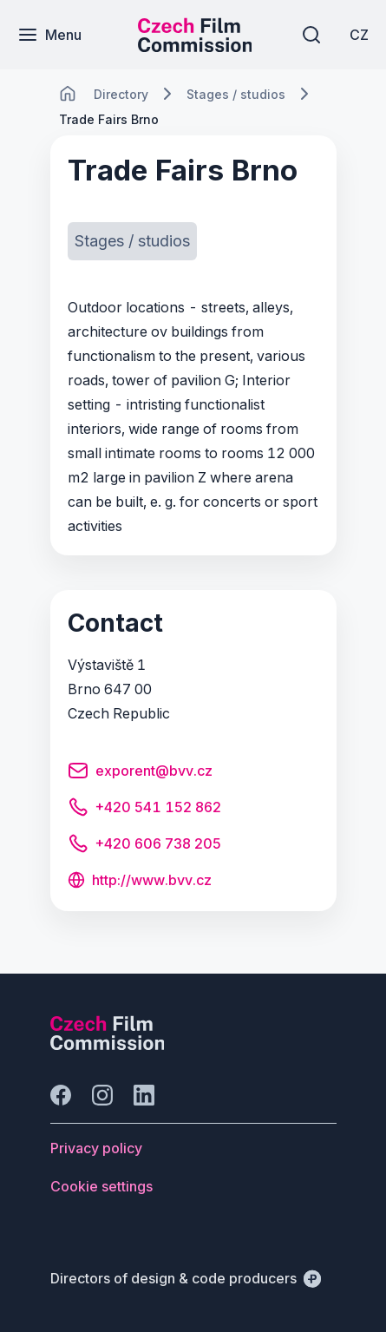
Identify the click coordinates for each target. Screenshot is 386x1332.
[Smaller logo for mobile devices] (195, 47)
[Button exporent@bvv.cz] (140, 773)
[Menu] (49, 35)
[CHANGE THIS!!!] (67, 93)
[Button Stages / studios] (132, 241)
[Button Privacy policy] (96, 1148)
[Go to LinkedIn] (144, 1095)
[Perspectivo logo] (107, 1044)
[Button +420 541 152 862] (144, 810)
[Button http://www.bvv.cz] (140, 881)
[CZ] (359, 35)
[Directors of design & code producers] (185, 1278)
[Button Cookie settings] (101, 1186)
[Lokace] (121, 94)
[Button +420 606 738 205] (144, 846)
